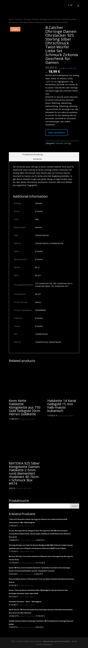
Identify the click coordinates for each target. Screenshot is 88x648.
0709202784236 (42, 235)
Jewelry (38, 302)
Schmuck (18, 19)
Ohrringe (26, 19)
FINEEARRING (40, 310)
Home (11, 19)
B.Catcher (39, 211)
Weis (37, 219)
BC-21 (37, 267)
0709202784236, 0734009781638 (49, 243)
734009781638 (41, 334)
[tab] (44, 154)
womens (38, 227)
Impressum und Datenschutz (56, 641)
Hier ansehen (56, 132)
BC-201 (38, 275)
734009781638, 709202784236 (48, 342)
